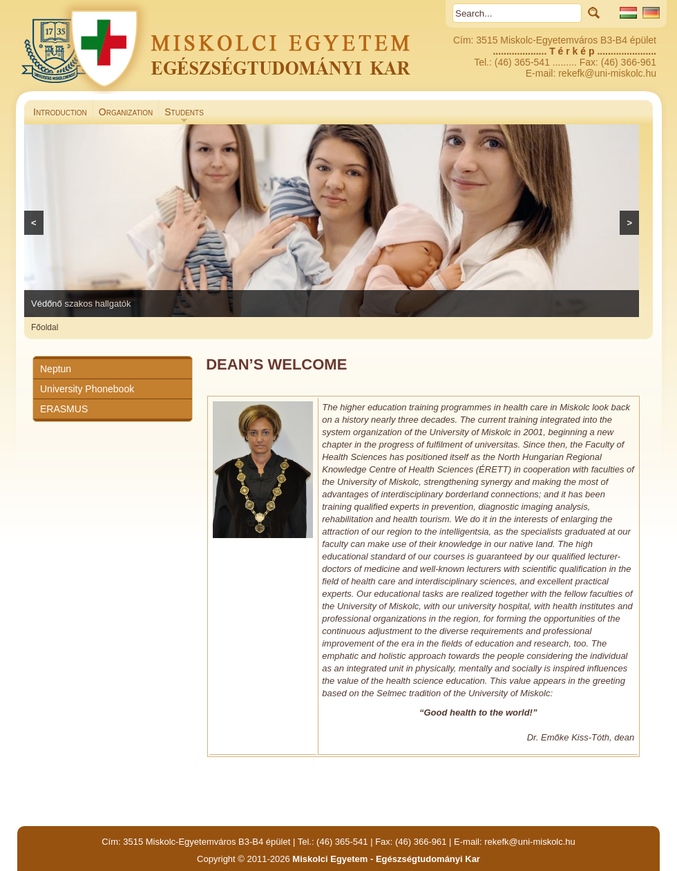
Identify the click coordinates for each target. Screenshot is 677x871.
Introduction (60, 111)
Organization (126, 111)
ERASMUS (64, 408)
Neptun (55, 368)
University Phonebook (87, 388)
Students (181, 115)
